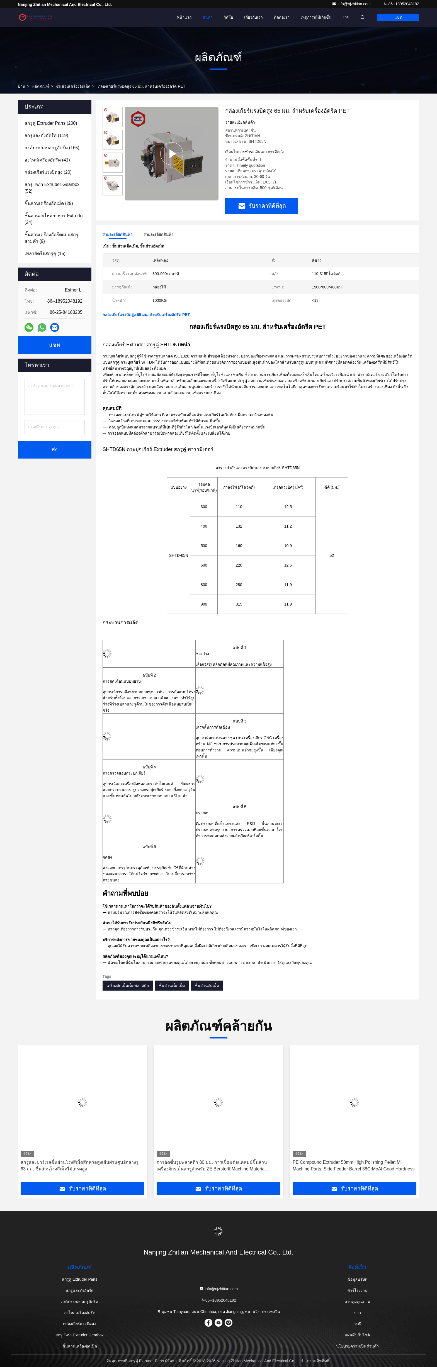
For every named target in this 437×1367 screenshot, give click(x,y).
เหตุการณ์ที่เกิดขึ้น (316, 17)
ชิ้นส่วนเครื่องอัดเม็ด (73, 86)
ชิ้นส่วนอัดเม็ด (207, 985)
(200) (51, 123)
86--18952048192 (401, 4)
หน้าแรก (184, 17)
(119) (46, 135)
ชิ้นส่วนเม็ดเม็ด (172, 985)
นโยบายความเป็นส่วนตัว (357, 1346)
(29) (49, 203)
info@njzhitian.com (352, 4)
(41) (47, 160)
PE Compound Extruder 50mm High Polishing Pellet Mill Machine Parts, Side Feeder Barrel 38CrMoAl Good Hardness (354, 1165)
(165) (52, 147)
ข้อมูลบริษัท (357, 1279)
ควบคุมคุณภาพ (357, 1301)
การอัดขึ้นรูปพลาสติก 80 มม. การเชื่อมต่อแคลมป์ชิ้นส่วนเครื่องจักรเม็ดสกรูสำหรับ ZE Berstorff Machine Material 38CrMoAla (212, 1166)
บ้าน (21, 86)
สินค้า (208, 17)
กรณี (357, 1324)
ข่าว (357, 1312)
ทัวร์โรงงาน (357, 1290)
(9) (51, 238)
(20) (48, 172)
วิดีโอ (228, 17)
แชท (398, 17)
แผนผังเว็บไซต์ (357, 1335)
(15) (45, 253)
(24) (54, 219)
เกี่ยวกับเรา (253, 17)
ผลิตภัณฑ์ (40, 86)
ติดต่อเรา (282, 17)
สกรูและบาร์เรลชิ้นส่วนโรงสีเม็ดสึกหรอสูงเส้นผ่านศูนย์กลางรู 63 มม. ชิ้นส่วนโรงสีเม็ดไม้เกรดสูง (80, 1165)
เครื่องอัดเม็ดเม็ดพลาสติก (127, 985)
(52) (52, 187)
